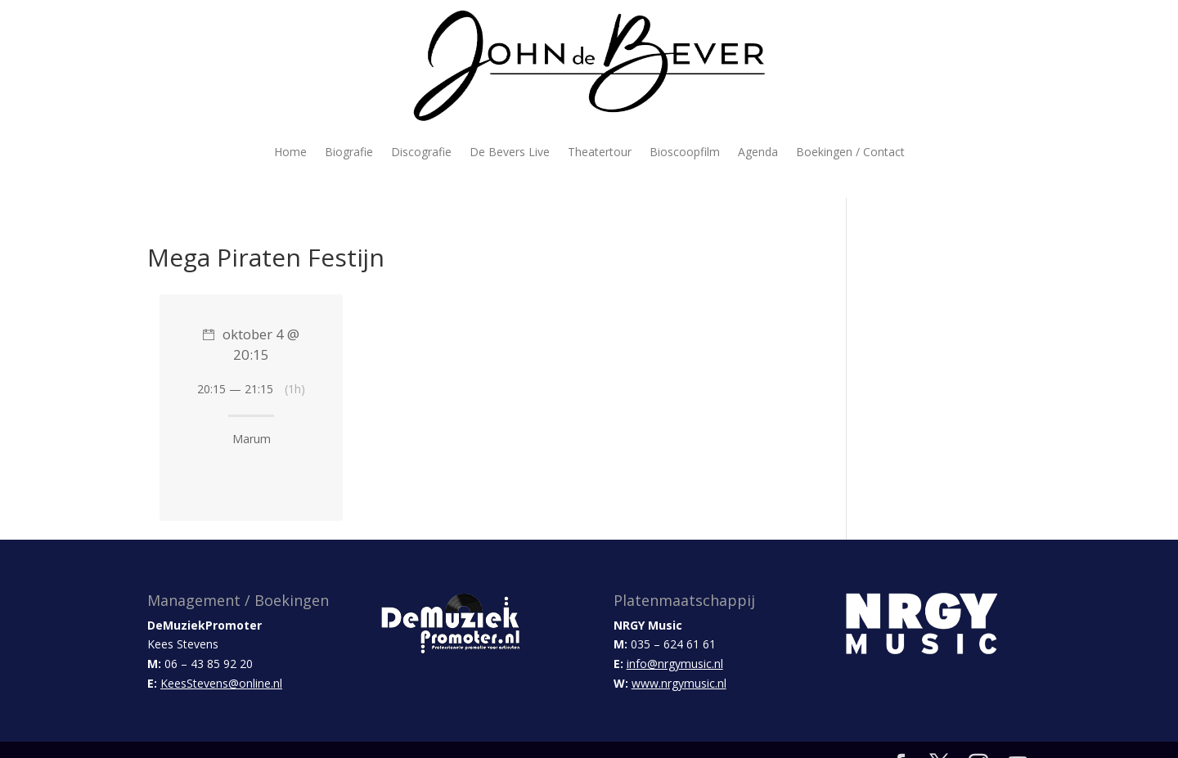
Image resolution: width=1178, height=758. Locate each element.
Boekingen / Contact (850, 151)
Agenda (758, 151)
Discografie (421, 151)
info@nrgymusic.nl (675, 663)
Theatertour (600, 151)
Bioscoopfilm (685, 151)
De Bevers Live (510, 151)
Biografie (349, 151)
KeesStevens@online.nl (221, 683)
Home (290, 151)
